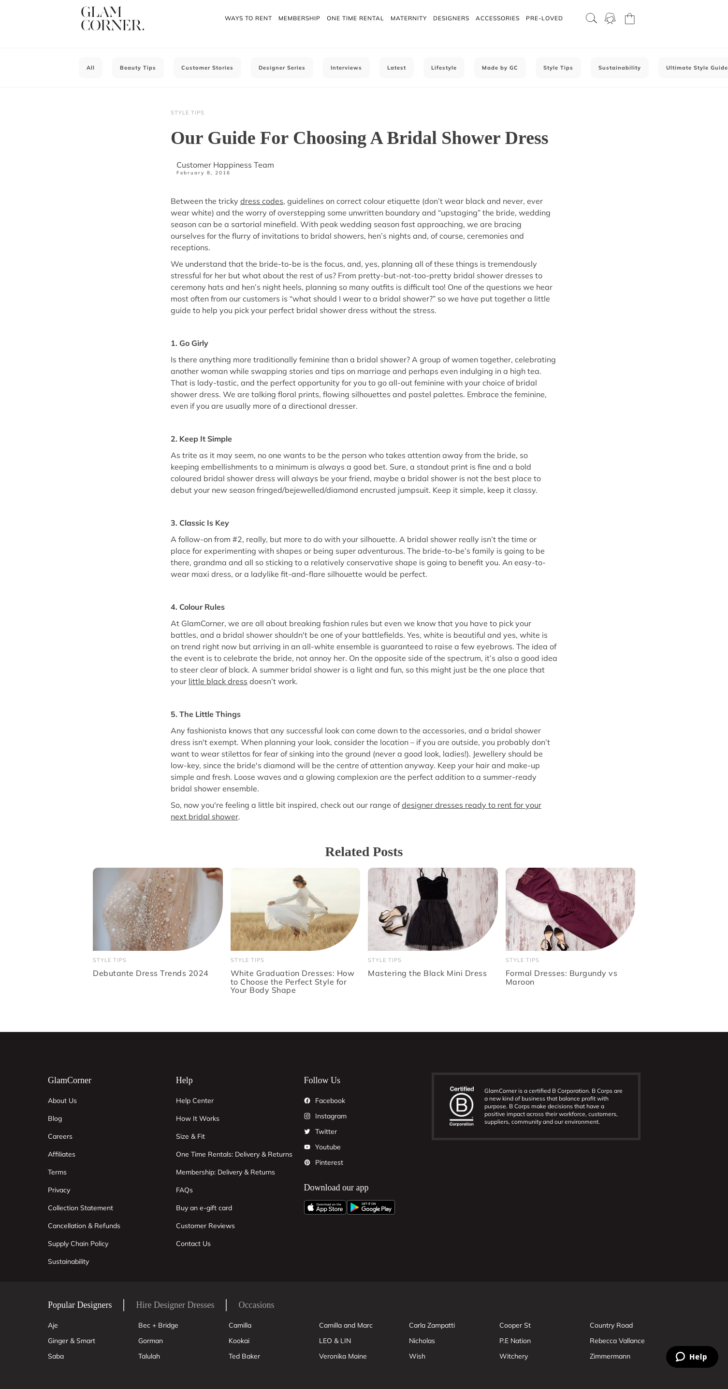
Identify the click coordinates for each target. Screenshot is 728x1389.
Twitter (326, 1131)
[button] (248, 18)
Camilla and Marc (346, 1325)
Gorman (150, 1340)
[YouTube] (307, 1147)
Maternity (409, 18)
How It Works (197, 1118)
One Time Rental (355, 18)
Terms (57, 1172)
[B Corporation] (467, 1106)
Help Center (195, 1100)
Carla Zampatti (432, 1325)
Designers (451, 18)
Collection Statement (80, 1207)
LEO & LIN (335, 1340)
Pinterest (329, 1162)
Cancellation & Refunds (84, 1225)
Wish (417, 1356)
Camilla (240, 1325)
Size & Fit (190, 1136)
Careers (60, 1136)
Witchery (513, 1356)
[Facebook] (307, 1100)
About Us (62, 1100)
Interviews (346, 67)
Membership (299, 18)
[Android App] (371, 1207)
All (91, 67)
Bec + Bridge (158, 1325)
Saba (56, 1356)
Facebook (330, 1100)
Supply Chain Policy (78, 1243)
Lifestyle (444, 67)
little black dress (218, 681)
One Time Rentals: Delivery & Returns (234, 1154)
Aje (53, 1325)
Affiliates (61, 1154)
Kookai (239, 1340)
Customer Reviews (205, 1225)
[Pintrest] (307, 1162)
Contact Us (193, 1243)
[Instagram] (307, 1116)
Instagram (331, 1116)
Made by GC (500, 67)
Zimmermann (610, 1356)
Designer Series (282, 67)
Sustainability (619, 67)
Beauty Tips (138, 67)
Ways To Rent (248, 18)
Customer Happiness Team (225, 165)
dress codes (261, 201)
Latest (396, 67)
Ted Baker (244, 1356)
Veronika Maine (343, 1356)
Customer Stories (207, 67)
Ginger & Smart (71, 1340)
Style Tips (558, 67)
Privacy (59, 1190)
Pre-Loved (544, 18)
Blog (55, 1118)
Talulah (149, 1356)
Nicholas (422, 1340)
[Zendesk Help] (692, 1357)
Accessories (498, 18)
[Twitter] (307, 1131)
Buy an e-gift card (204, 1207)
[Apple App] (325, 1207)
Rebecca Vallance (617, 1340)
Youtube (328, 1147)
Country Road (611, 1325)
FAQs (184, 1190)
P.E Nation (515, 1340)
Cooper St (515, 1325)
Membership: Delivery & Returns (225, 1172)
